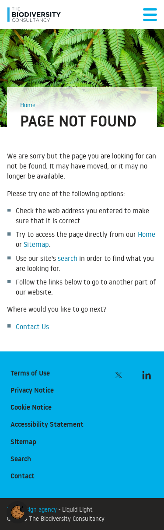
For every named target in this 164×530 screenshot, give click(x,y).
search (67, 258)
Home (146, 234)
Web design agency (33, 509)
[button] (17, 510)
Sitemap (36, 244)
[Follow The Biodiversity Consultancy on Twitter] (118, 375)
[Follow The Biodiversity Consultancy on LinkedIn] (146, 375)
